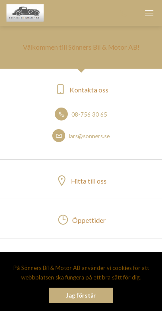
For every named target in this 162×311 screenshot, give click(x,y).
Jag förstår (81, 295)
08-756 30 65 (81, 114)
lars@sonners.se (81, 136)
